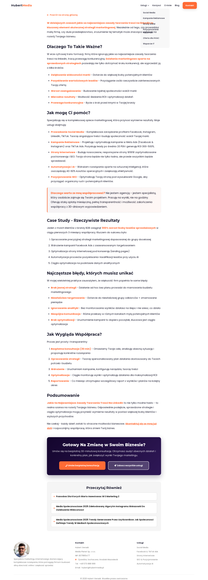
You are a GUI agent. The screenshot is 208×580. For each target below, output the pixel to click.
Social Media (142, 547)
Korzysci (156, 5)
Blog (177, 5)
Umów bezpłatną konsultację (82, 465)
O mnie (168, 5)
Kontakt (190, 5)
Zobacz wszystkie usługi (128, 465)
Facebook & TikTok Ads (147, 551)
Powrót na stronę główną (62, 14)
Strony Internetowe (146, 555)
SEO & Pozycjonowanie (147, 559)
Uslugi (144, 5)
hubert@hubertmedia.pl (93, 567)
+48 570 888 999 (87, 563)
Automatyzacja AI (145, 563)
